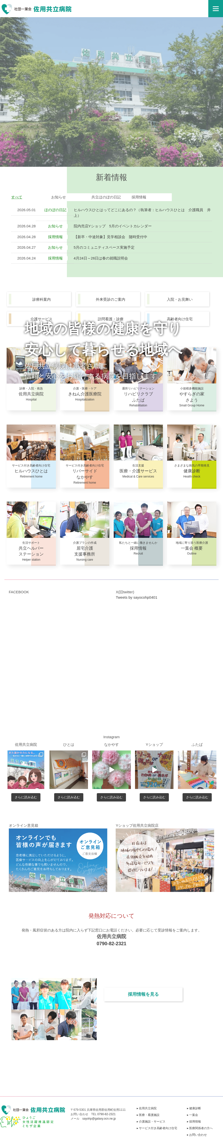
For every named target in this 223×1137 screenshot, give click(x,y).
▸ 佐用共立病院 (147, 1108)
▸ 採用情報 (194, 1121)
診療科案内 (41, 299)
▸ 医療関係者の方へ (200, 1128)
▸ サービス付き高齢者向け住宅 (157, 1128)
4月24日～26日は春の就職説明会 (101, 258)
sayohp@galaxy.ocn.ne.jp (99, 1118)
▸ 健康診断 (194, 1108)
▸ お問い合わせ (197, 1135)
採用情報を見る (143, 994)
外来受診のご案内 (110, 299)
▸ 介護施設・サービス (151, 1121)
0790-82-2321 (111, 943)
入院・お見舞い (180, 299)
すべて (16, 197)
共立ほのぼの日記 (106, 197)
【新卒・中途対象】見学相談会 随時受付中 (110, 237)
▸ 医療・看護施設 (148, 1115)
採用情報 (139, 197)
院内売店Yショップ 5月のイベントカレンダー (113, 226)
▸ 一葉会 (192, 1115)
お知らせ (58, 197)
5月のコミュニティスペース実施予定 (104, 247)
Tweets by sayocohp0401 (136, 597)
